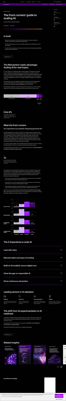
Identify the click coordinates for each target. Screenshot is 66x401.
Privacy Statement (19, 396)
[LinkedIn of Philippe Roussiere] (54, 26)
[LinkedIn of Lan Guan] (54, 15)
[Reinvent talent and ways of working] (33, 257)
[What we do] (23, 1)
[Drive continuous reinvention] (33, 281)
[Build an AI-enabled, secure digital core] (33, 265)
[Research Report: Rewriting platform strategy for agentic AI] (10, 354)
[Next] (61, 367)
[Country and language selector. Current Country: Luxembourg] (58, 2)
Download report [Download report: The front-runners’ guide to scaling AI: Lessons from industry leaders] (6, 4)
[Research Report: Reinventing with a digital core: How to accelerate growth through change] (39, 354)
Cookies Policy (14, 396)
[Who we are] (34, 1)
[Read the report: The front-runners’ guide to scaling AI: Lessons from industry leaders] (8, 56)
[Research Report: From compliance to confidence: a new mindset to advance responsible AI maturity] (54, 354)
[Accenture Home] (6, 1)
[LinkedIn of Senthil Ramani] (54, 20)
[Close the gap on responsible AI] (33, 273)
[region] (33, 397)
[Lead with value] (33, 250)
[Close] (65, 394)
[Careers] (39, 1)
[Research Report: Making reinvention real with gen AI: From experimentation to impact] (25, 354)
